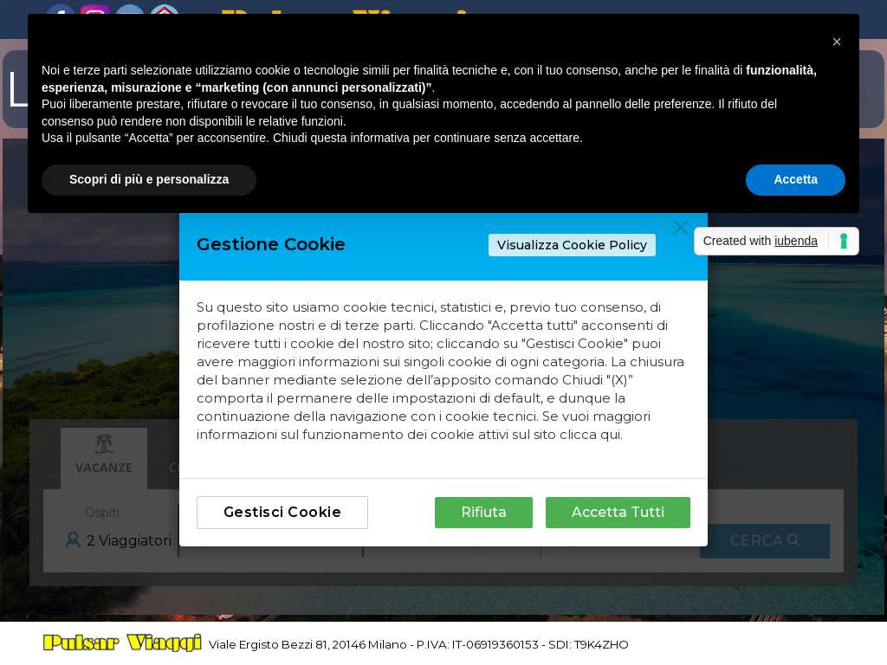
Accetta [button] (796, 179)
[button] (837, 41)
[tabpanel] (474, 642)
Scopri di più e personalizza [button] (149, 179)
